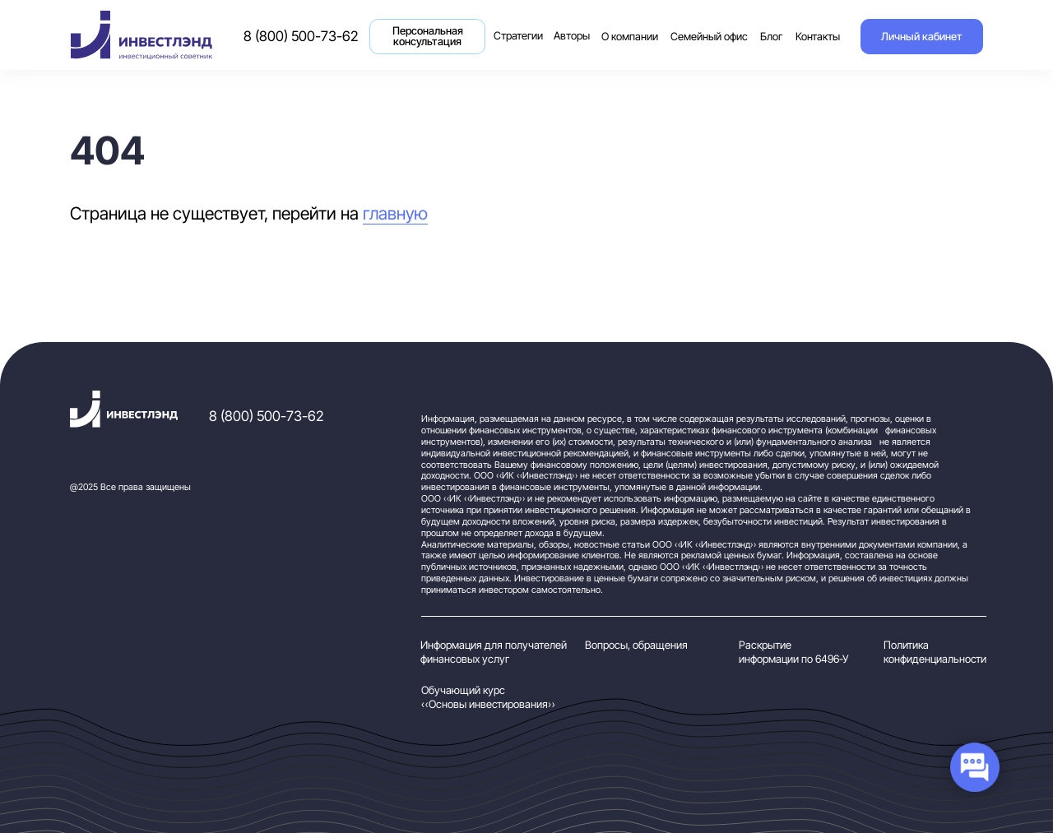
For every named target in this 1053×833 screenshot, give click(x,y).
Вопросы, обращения (636, 645)
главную (395, 213)
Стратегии (520, 26)
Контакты (818, 36)
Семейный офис (709, 36)
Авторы (572, 36)
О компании (629, 36)
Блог (771, 36)
